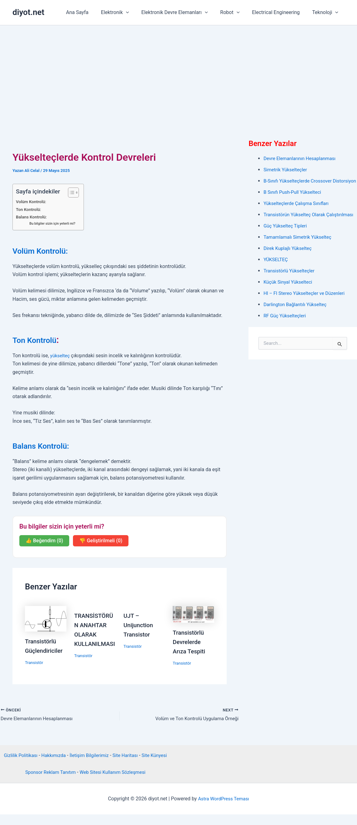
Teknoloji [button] (326, 12)
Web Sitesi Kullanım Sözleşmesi (114, 783)
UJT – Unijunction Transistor (139, 625)
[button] (137, 12)
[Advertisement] (178, 72)
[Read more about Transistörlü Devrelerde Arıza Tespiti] (193, 614)
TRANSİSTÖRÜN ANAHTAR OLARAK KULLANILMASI (93, 634)
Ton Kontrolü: (29, 209)
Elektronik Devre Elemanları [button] (183, 12)
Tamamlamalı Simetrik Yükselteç (299, 252)
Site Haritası (137, 758)
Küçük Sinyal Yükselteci (289, 297)
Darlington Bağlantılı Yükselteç (297, 319)
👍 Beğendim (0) (44, 541)
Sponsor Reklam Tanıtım (48, 783)
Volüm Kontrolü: (32, 201)
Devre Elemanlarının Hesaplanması (301, 158)
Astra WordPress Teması (223, 809)
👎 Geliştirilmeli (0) (100, 541)
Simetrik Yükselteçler (286, 170)
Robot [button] (236, 12)
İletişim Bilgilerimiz (98, 758)
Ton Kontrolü (39, 339)
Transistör (35, 662)
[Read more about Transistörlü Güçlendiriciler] (45, 618)
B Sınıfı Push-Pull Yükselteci (294, 200)
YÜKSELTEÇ (276, 274)
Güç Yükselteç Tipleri (286, 241)
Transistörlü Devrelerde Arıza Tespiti (190, 642)
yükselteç (60, 356)
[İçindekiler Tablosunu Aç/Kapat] (72, 192)
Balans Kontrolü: (32, 217)
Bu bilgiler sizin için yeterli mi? (54, 223)
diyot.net (28, 12)
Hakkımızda (61, 758)
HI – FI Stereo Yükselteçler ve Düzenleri (306, 308)
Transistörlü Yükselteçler (290, 286)
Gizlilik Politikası (26, 758)
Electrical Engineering (279, 12)
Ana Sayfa (91, 12)
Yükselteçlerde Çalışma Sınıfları (298, 211)
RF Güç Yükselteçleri (286, 331)
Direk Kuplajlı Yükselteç (289, 263)
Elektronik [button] (126, 12)
